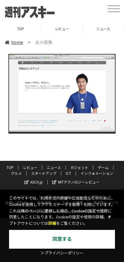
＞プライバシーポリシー (62, 253)
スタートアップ (43, 173)
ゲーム (103, 167)
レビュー (62, 28)
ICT (68, 173)
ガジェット (79, 167)
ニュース (103, 28)
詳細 (52, 223)
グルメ (16, 173)
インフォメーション (97, 173)
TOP (20, 28)
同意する (62, 239)
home (14, 42)
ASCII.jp (33, 181)
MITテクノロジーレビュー (76, 181)
